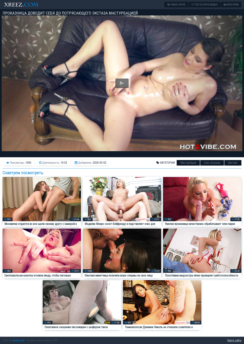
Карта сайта (234, 340)
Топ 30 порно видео (204, 4)
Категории (231, 4)
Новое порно (176, 4)
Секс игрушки (212, 162)
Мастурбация (188, 162)
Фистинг (233, 162)
